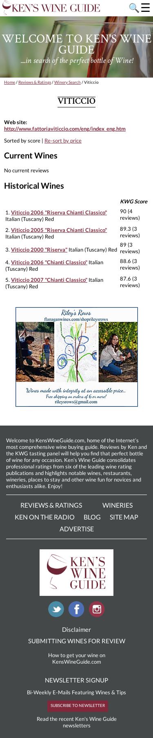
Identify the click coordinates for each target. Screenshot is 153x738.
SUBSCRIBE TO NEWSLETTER (78, 705)
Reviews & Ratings (34, 82)
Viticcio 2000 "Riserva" (39, 249)
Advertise (77, 529)
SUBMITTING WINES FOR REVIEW (76, 640)
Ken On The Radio (45, 517)
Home (9, 82)
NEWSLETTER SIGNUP (76, 680)
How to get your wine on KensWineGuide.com (76, 658)
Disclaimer (76, 629)
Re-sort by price (63, 140)
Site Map (124, 517)
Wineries (117, 505)
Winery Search (67, 82)
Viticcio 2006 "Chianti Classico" (49, 262)
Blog (92, 517)
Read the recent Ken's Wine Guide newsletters (77, 722)
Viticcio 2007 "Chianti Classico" (49, 279)
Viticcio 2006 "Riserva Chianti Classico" (59, 212)
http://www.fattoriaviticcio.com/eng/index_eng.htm (65, 128)
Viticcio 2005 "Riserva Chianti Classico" (59, 230)
